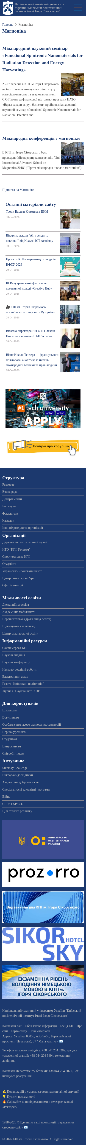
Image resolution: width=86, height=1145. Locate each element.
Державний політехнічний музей (24, 542)
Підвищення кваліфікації (19, 626)
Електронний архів (15, 676)
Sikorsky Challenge (15, 768)
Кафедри (8, 520)
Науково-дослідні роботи (19, 669)
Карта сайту (19, 1031)
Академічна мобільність (18, 612)
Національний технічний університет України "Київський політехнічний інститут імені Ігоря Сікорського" (40, 8)
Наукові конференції (16, 662)
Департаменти (12, 499)
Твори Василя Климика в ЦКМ (27, 211)
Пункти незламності (21, 1096)
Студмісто (9, 564)
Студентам (9, 739)
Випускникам (11, 746)
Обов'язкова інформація (41, 1026)
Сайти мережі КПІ (15, 648)
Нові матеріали (39, 1031)
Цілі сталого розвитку (17, 811)
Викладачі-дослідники (17, 775)
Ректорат (8, 484)
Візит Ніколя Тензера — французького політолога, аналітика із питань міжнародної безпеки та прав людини (32, 360)
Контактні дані (12, 1026)
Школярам (9, 710)
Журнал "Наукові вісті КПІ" (21, 691)
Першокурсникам (14, 732)
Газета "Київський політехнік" (23, 683)
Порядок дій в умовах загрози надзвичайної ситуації (43, 1091)
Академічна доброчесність (20, 782)
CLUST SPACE (12, 804)
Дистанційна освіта (15, 604)
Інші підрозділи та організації (22, 527)
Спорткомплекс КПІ (16, 556)
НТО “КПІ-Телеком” (16, 549)
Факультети (10, 513)
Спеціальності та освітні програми (26, 789)
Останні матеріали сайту (31, 204)
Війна (6, 796)
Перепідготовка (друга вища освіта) (26, 619)
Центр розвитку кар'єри (18, 578)
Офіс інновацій (12, 585)
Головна (7, 24)
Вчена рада (9, 491)
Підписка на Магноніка (18, 190)
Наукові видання (13, 655)
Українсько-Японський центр (22, 571)
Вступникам (10, 717)
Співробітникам (13, 753)
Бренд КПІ (67, 1026)
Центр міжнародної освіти (20, 633)
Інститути (9, 506)
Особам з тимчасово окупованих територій (31, 724)
